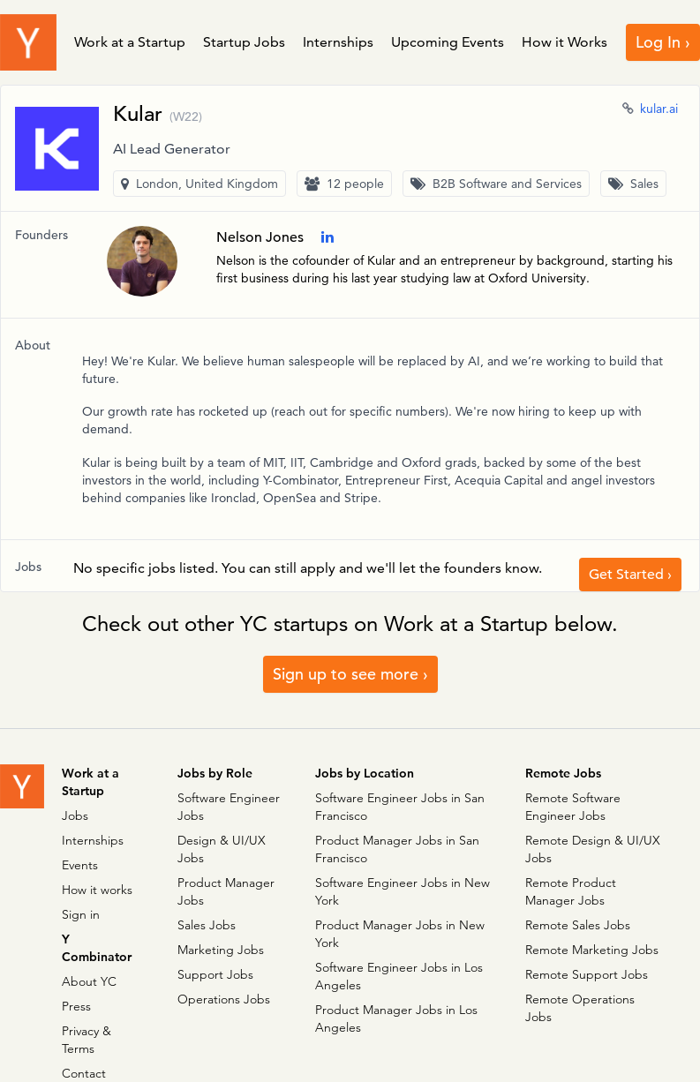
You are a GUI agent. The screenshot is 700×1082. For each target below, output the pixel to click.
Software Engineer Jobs (228, 806)
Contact (84, 1073)
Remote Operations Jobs (580, 1008)
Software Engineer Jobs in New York (402, 891)
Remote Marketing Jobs (592, 950)
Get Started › (630, 574)
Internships (338, 42)
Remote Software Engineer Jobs (573, 806)
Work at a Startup (129, 42)
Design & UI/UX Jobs (221, 849)
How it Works (564, 42)
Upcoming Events (447, 42)
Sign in (81, 914)
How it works (97, 890)
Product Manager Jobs (226, 891)
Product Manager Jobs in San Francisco (397, 849)
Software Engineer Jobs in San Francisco (400, 806)
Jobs (75, 815)
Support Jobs (215, 974)
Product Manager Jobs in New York (400, 934)
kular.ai (659, 108)
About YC (89, 981)
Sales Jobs (206, 925)
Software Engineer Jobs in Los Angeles (399, 976)
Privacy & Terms (86, 1039)
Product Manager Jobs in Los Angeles (396, 1018)
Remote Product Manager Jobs (570, 891)
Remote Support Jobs (586, 974)
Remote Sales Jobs (577, 925)
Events (80, 865)
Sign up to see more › (350, 674)
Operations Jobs (223, 999)
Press (76, 1006)
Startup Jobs (244, 42)
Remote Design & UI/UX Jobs (592, 849)
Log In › (663, 42)
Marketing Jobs (220, 950)
